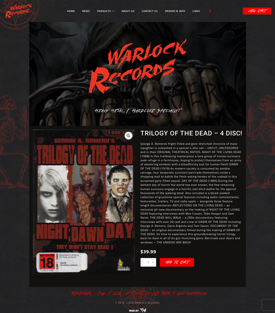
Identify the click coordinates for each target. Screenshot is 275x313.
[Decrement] (143, 262)
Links (196, 11)
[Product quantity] (148, 262)
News (86, 11)
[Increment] (153, 262)
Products (104, 11)
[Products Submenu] (114, 11)
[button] (128, 135)
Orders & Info (175, 11)
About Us (128, 11)
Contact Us (150, 11)
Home (71, 11)
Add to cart (177, 262)
